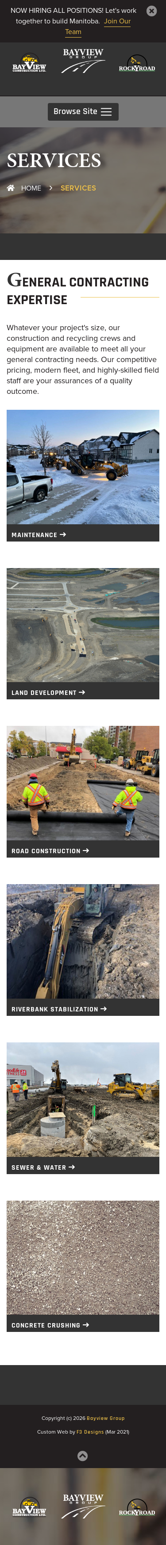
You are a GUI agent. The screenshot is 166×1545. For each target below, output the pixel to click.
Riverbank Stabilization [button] (55, 1009)
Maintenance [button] (35, 535)
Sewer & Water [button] (39, 1167)
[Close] (152, 11)
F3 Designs (90, 1432)
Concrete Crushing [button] (46, 1325)
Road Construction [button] (46, 851)
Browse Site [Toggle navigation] (83, 111)
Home (24, 188)
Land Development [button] (44, 693)
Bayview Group (106, 1418)
